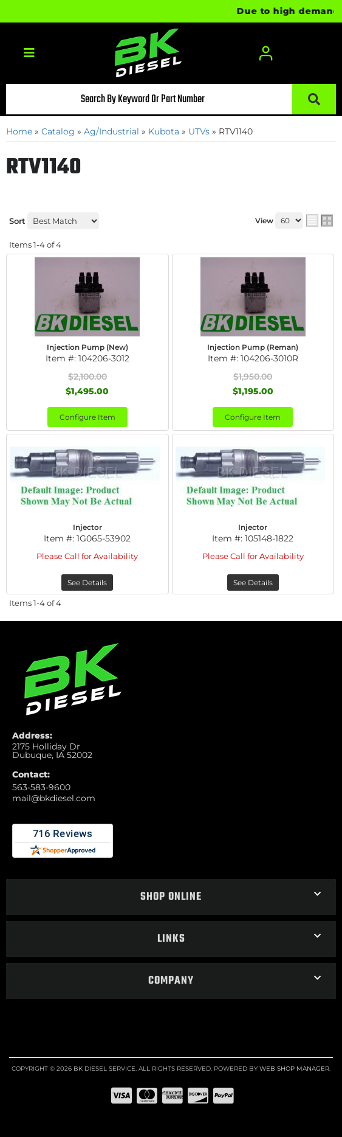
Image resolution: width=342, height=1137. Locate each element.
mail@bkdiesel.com (53, 798)
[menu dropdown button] (28, 53)
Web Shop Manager (294, 1069)
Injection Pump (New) (87, 347)
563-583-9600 (41, 787)
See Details (87, 582)
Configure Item (87, 417)
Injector (87, 527)
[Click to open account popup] (266, 53)
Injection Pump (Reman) (252, 347)
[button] (171, 99)
